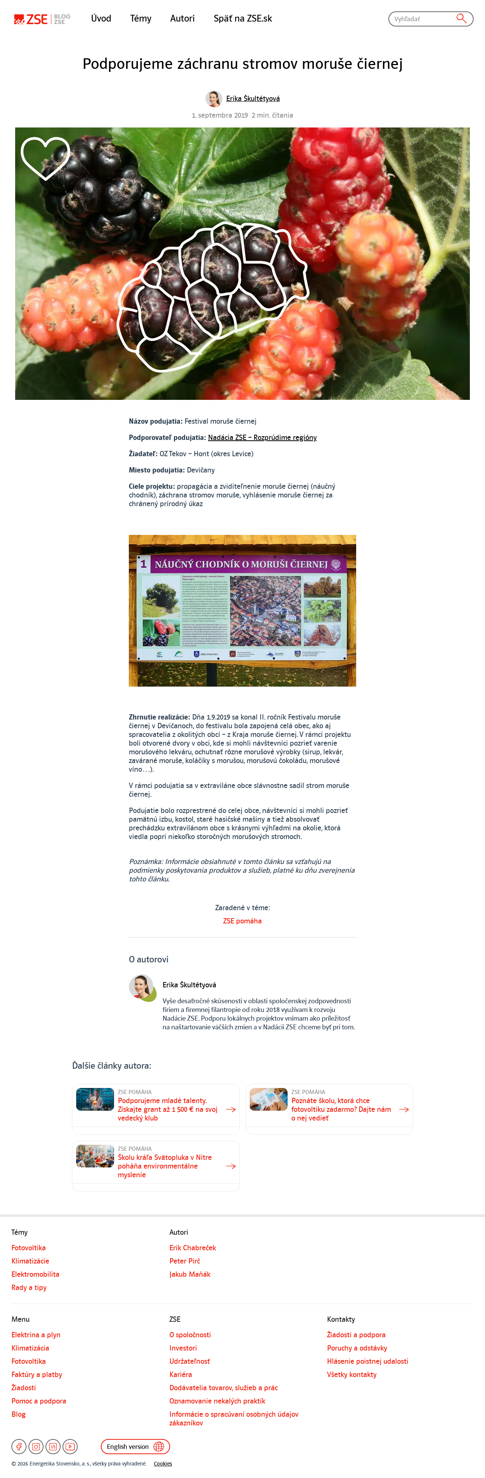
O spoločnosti (190, 1335)
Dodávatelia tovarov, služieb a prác (223, 1388)
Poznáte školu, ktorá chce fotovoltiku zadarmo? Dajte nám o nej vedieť (341, 1109)
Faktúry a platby (36, 1375)
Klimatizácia (30, 1348)
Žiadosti (23, 1388)
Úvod (101, 18)
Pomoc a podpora (38, 1401)
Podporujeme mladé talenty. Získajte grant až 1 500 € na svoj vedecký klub (167, 1109)
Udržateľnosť (189, 1361)
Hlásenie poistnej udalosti (367, 1361)
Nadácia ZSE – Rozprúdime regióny (262, 438)
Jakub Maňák (189, 1274)
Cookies (163, 1464)
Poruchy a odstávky (357, 1348)
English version (135, 1447)
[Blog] (43, 18)
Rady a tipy (29, 1288)
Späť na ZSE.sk (243, 18)
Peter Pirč (184, 1261)
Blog (18, 1414)
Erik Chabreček (192, 1248)
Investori (183, 1348)
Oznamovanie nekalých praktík (217, 1401)
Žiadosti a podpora (356, 1335)
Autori (182, 18)
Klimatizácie (30, 1261)
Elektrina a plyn (36, 1335)
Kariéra (180, 1375)
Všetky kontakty (352, 1375)
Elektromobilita (35, 1274)
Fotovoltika (28, 1248)
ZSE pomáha (242, 921)
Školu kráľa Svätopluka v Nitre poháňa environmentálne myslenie (165, 1166)
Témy (140, 18)
